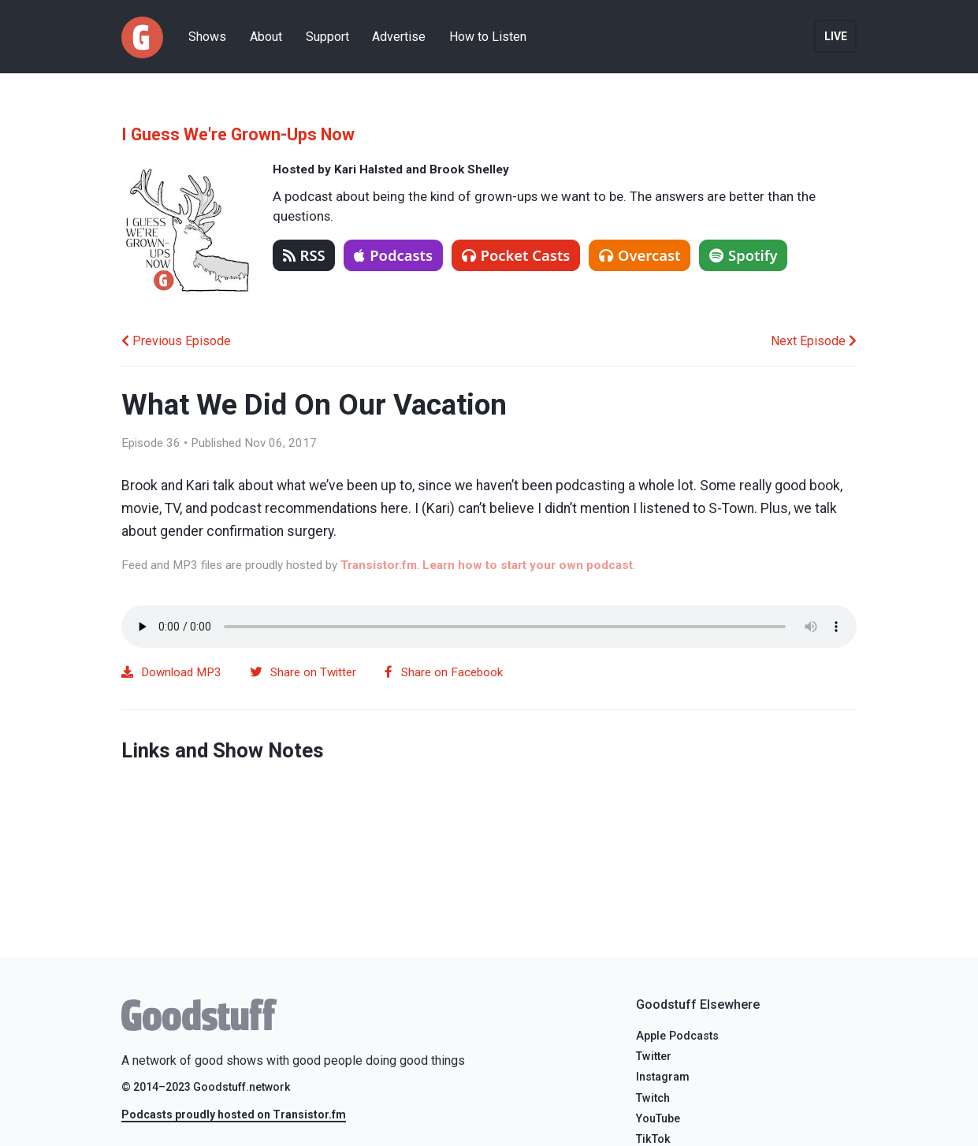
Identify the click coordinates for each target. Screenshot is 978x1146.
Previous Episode (176, 340)
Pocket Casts (516, 255)
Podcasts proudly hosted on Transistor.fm (233, 1114)
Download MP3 (171, 672)
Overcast (639, 255)
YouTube (658, 1119)
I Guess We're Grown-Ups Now (238, 134)
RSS (304, 255)
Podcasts (393, 255)
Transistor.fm (378, 565)
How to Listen (487, 36)
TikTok (653, 1139)
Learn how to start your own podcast (527, 565)
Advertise (399, 36)
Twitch (653, 1098)
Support (327, 36)
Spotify (743, 255)
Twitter (653, 1056)
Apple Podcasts (677, 1036)
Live (835, 36)
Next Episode (814, 341)
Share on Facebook (444, 672)
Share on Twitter (303, 672)
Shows (207, 36)
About (266, 36)
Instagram (663, 1077)
